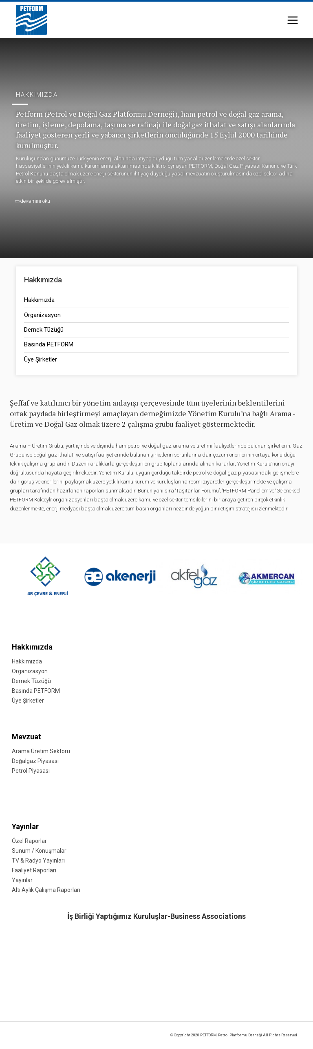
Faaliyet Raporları (34, 870)
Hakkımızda (39, 300)
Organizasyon (42, 315)
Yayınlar (25, 826)
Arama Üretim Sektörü (41, 751)
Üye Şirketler (40, 359)
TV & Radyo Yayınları (38, 860)
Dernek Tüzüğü (44, 329)
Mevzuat (26, 736)
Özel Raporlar (29, 841)
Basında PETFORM (48, 344)
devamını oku (33, 201)
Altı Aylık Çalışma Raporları (46, 890)
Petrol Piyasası (31, 770)
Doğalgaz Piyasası (35, 761)
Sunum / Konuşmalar (39, 850)
